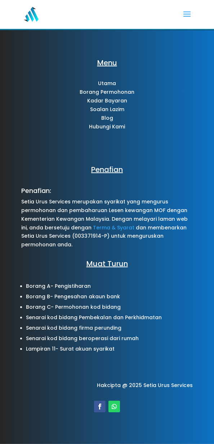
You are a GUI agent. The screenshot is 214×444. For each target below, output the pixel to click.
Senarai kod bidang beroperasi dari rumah (82, 338)
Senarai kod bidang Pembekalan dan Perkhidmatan (94, 317)
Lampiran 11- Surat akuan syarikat (70, 348)
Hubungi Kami (107, 126)
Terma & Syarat (113, 227)
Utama (107, 83)
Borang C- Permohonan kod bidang (73, 307)
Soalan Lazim (107, 109)
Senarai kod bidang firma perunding (73, 327)
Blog (107, 118)
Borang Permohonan (107, 92)
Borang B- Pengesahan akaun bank (73, 296)
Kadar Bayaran (107, 100)
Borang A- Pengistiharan (58, 286)
